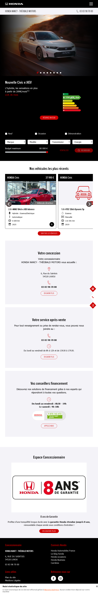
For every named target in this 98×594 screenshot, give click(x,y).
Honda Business (58, 560)
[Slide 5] (50, 72)
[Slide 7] (57, 72)
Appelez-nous (49, 425)
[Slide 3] (44, 72)
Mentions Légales (12, 580)
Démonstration (74, 133)
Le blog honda (57, 553)
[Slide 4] (47, 72)
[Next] (89, 204)
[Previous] (9, 204)
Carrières (55, 563)
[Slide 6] (54, 72)
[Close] (96, 586)
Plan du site (10, 577)
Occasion (42, 133)
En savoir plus (49, 293)
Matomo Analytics (51, 590)
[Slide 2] (40, 72)
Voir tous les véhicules (49, 233)
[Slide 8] (60, 72)
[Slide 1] (37, 72)
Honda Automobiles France (63, 550)
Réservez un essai (49, 117)
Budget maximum (13, 148)
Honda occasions (58, 557)
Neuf (10, 133)
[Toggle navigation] (91, 4)
